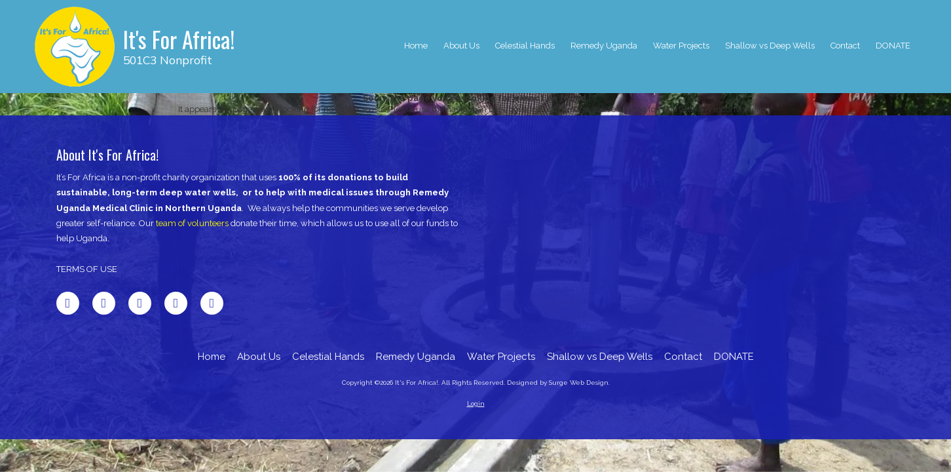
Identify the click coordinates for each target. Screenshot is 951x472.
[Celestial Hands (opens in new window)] (525, 46)
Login (476, 403)
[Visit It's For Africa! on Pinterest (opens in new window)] (175, 303)
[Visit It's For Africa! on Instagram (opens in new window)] (211, 303)
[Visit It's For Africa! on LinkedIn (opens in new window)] (139, 303)
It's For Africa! (178, 39)
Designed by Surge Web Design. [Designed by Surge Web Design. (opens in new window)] (558, 382)
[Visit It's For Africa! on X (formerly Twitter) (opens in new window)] (103, 303)
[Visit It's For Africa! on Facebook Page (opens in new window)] (67, 303)
